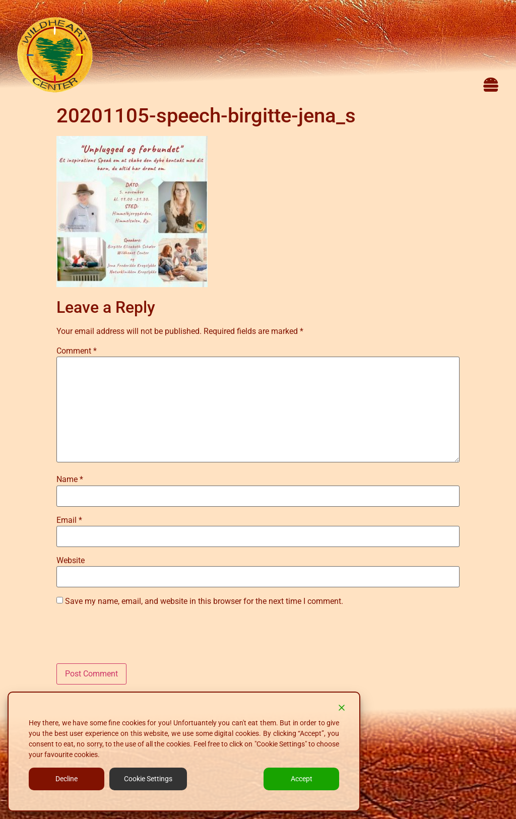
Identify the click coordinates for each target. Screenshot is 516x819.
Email (69, 520)
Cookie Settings (148, 779)
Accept (301, 779)
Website (70, 561)
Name (69, 479)
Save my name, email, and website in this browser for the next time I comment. (204, 601)
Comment (76, 351)
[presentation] (133, 638)
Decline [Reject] (66, 779)
